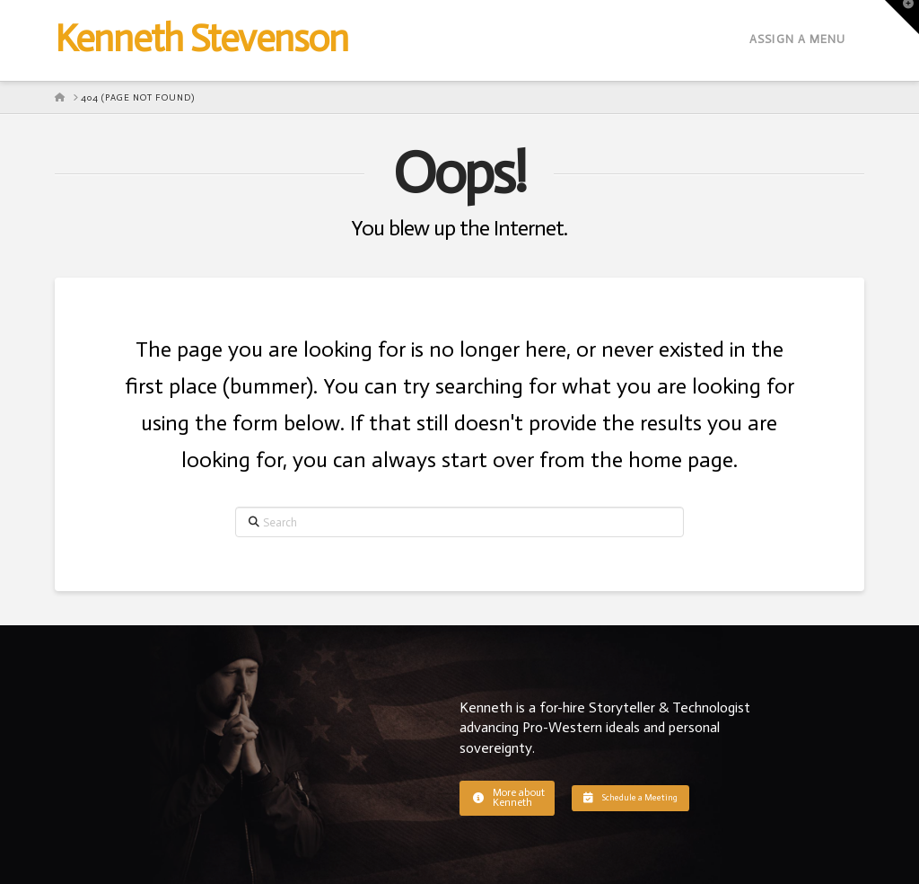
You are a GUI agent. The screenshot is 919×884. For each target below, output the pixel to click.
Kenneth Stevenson (201, 38)
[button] (507, 798)
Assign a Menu (797, 39)
